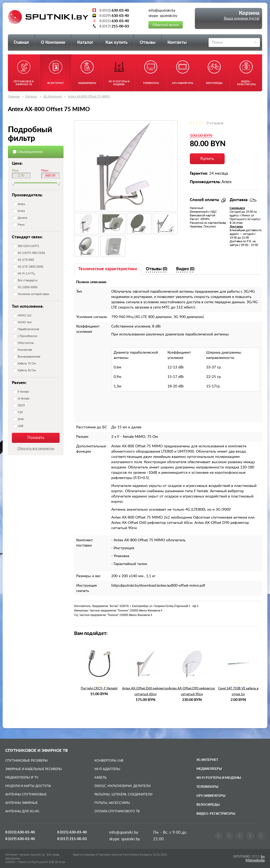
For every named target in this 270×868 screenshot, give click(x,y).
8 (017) (72, 839)
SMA (21, 419)
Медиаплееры (209, 768)
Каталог (85, 42)
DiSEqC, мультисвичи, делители (122, 786)
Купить (207, 158)
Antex (21, 204)
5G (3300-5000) (27, 287)
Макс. (45, 170)
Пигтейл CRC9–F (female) (142, 688)
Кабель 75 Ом (27, 363)
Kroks (21, 211)
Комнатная (25, 349)
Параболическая (28, 329)
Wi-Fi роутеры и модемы (218, 777)
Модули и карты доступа (28, 786)
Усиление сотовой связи (33, 294)
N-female (24, 398)
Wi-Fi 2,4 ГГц (26, 273)
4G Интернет (52, 96)
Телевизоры (207, 786)
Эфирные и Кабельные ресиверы (33, 769)
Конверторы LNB (108, 760)
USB (20, 426)
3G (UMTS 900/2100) (31, 253)
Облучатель (26, 342)
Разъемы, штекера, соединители (123, 794)
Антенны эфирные (21, 802)
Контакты (177, 42)
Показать (35, 438)
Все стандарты (27, 280)
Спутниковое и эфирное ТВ (36, 751)
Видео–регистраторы (215, 813)
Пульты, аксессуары (112, 802)
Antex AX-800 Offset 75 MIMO (89, 96)
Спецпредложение (30, 151)
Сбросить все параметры (35, 448)
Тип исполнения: (28, 307)
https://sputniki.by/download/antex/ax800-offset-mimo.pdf (158, 585)
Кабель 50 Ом (27, 370)
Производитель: (27, 195)
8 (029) (20, 839)
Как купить (116, 42)
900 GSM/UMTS (28, 246)
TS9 (20, 412)
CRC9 (21, 405)
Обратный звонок (165, 24)
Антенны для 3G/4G (22, 811)
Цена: (17, 163)
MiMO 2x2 (24, 315)
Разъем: (19, 383)
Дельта (22, 217)
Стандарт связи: (27, 237)
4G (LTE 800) (26, 259)
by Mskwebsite (255, 858)
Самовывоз (237, 208)
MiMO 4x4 (24, 322)
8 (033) (20, 832)
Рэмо (21, 224)
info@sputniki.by (123, 832)
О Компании (53, 42)
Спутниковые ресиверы (26, 760)
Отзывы (148, 42)
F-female (23, 391)
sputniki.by (130, 839)
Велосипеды (208, 804)
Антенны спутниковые (26, 794)
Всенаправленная (29, 356)
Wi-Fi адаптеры (107, 769)
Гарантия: (199, 174)
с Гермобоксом (27, 336)
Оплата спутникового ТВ (117, 811)
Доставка (236, 226)
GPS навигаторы (210, 795)
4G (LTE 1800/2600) (30, 266)
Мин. (15, 170)
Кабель (100, 777)
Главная (21, 42)
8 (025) (72, 832)
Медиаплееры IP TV (21, 777)
